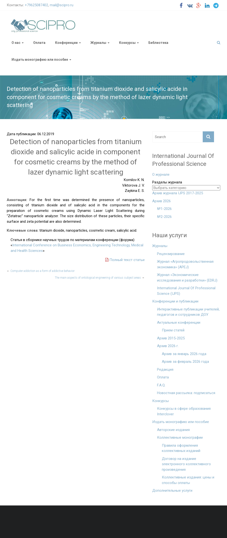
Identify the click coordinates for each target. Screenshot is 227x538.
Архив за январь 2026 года (184, 354)
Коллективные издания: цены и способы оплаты (188, 480)
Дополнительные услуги (172, 490)
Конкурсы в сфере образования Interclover (184, 411)
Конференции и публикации (175, 301)
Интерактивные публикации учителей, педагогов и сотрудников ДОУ (188, 312)
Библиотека (158, 43)
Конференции (66, 43)
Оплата (39, 43)
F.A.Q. (161, 385)
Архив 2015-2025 (171, 338)
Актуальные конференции (178, 322)
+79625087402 (36, 5)
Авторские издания (173, 430)
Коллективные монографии (180, 437)
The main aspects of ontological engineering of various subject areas (100, 277)
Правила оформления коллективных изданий (181, 448)
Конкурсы (127, 43)
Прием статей (173, 330)
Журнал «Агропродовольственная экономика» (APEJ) (185, 264)
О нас (16, 43)
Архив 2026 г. (168, 346)
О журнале (161, 174)
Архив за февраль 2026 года (185, 361)
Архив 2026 (161, 201)
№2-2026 (164, 217)
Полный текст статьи (125, 260)
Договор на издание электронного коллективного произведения (186, 464)
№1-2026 (164, 209)
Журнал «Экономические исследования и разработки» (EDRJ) (187, 277)
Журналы (98, 43)
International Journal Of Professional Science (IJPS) (186, 291)
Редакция (165, 369)
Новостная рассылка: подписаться (186, 393)
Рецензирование (171, 254)
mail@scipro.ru (61, 5)
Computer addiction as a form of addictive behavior (41, 271)
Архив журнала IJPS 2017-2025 (177, 193)
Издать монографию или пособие (40, 59)
